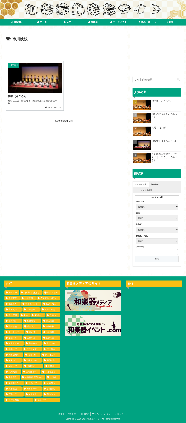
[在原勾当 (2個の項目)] (51, 337)
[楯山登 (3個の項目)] (33, 332)
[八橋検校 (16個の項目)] (52, 315)
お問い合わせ (121, 414)
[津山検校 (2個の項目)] (13, 349)
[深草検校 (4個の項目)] (51, 326)
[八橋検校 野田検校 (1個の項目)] (33, 377)
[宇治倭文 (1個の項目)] (51, 388)
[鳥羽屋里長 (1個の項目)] (14, 383)
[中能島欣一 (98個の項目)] (51, 292)
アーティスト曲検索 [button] (143, 190)
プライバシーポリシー (102, 414)
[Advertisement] (64, 50)
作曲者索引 (73, 414)
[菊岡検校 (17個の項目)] (37, 315)
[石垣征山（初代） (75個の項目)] (48, 298)
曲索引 (61, 414)
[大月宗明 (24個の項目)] (11, 315)
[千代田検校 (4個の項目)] (14, 332)
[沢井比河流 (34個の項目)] (50, 309)
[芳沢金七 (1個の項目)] (33, 394)
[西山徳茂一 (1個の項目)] (14, 394)
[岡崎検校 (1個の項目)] (13, 366)
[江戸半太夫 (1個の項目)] (32, 349)
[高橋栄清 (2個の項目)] (33, 343)
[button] (178, 79)
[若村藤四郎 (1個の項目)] (18, 400)
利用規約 (85, 414)
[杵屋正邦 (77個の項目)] (28, 298)
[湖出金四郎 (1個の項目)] (13, 354)
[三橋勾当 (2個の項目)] (32, 337)
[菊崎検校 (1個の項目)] (46, 400)
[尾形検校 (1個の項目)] (13, 388)
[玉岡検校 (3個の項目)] (51, 332)
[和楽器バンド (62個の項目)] (31, 304)
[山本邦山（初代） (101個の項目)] (31, 292)
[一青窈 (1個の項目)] (53, 377)
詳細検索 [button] (155, 184)
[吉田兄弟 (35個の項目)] (13, 309)
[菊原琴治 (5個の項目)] (32, 326)
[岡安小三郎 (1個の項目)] (50, 354)
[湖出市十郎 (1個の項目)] (32, 388)
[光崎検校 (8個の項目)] (13, 326)
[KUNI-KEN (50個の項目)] (51, 304)
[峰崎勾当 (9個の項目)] (13, 320)
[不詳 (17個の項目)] (24, 315)
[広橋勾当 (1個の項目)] (51, 383)
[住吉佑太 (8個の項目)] (51, 320)
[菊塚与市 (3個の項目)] (13, 337)
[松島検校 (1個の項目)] (33, 383)
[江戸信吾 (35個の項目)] (31, 309)
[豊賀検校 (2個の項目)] (51, 343)
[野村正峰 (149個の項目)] (11, 292)
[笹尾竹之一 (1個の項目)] (31, 371)
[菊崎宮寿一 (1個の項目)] (33, 366)
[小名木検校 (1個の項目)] (32, 360)
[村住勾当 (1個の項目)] (51, 349)
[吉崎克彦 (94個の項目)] (12, 298)
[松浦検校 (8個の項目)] (32, 320)
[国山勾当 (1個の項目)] (51, 394)
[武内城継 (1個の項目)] (12, 371)
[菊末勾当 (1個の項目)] (13, 360)
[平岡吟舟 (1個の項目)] (51, 360)
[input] (157, 79)
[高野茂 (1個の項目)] (52, 366)
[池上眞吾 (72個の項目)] (12, 304)
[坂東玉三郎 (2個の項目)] (14, 343)
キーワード (140, 247)
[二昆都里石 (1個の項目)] (50, 371)
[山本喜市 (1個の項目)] (12, 377)
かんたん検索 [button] (140, 184)
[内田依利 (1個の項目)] (32, 354)
